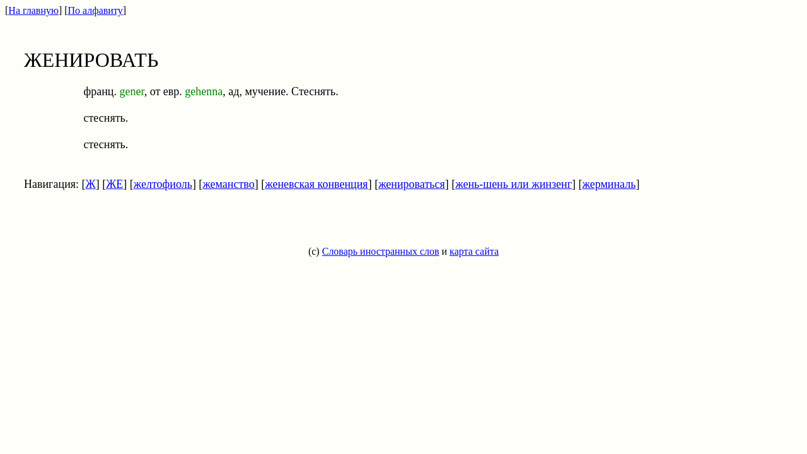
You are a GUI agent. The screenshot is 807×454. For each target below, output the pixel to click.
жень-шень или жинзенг (513, 184)
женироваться (411, 184)
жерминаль (609, 184)
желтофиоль (163, 184)
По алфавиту (95, 10)
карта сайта (474, 251)
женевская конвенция (316, 184)
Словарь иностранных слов (380, 251)
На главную (33, 10)
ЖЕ (114, 184)
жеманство (228, 184)
